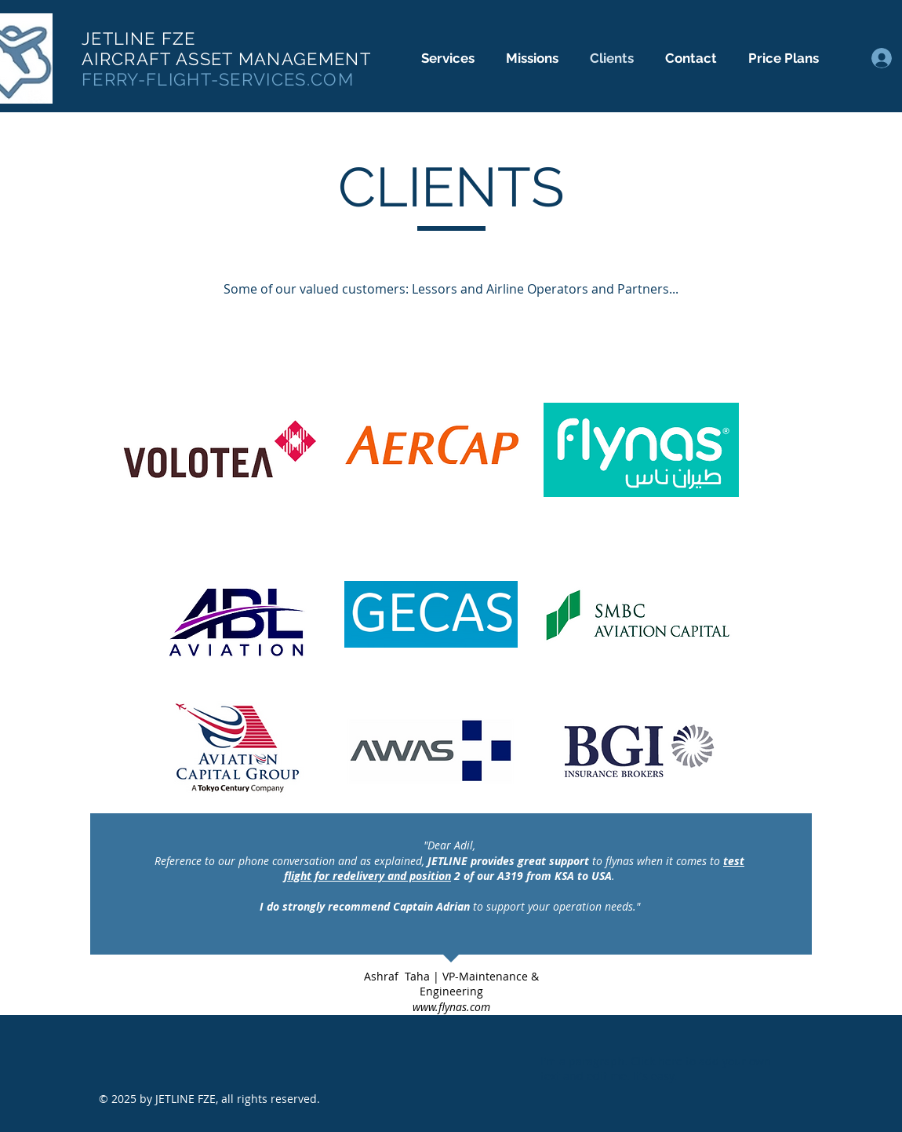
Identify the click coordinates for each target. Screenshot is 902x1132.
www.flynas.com (451, 1006)
